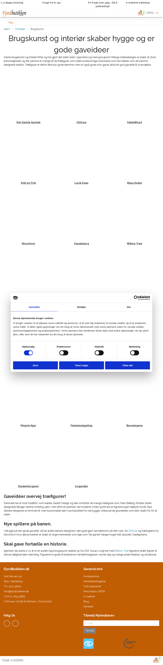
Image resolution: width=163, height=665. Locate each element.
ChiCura (132, 530)
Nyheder (88, 606)
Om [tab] (129, 307)
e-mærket (89, 596)
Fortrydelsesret (92, 586)
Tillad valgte (81, 365)
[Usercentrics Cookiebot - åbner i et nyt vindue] (136, 297)
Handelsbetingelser (94, 581)
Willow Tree (122, 550)
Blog (86, 601)
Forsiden (20, 29)
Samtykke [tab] (34, 307)
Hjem (7, 29)
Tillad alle (127, 365)
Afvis (35, 365)
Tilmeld (89, 630)
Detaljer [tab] (81, 307)
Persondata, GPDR (94, 591)
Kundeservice (91, 576)
